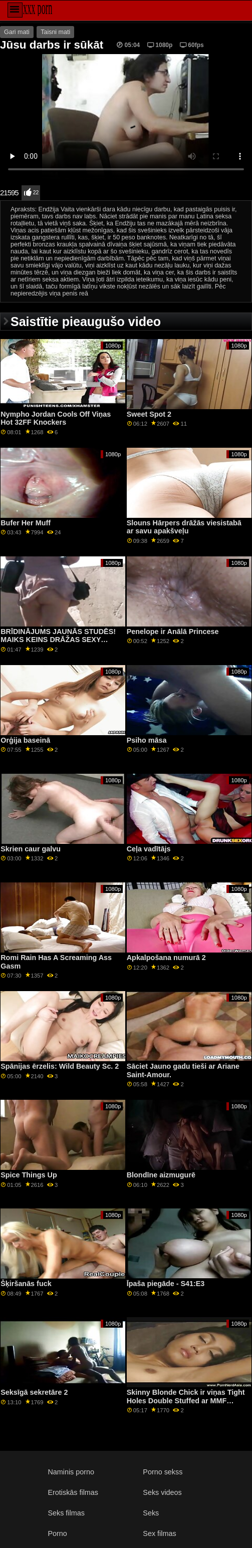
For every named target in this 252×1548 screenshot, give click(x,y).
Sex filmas (159, 1533)
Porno (57, 1533)
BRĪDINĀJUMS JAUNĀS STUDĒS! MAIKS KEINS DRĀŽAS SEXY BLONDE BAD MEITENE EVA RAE (58, 640)
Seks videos (162, 1492)
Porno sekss (162, 1472)
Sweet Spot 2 (149, 414)
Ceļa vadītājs (149, 849)
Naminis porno (71, 1472)
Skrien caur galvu (31, 849)
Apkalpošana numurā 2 (166, 958)
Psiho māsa (147, 740)
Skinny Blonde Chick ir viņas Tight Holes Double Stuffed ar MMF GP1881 (186, 1400)
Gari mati (17, 32)
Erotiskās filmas (73, 1492)
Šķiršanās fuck (26, 1284)
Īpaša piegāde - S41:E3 (166, 1284)
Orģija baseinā (25, 740)
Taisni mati (55, 32)
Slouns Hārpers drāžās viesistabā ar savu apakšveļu (184, 527)
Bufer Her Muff (26, 523)
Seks (151, 1513)
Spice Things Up (29, 1175)
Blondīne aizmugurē (161, 1175)
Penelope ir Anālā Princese (173, 632)
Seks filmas (66, 1513)
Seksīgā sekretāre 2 (34, 1392)
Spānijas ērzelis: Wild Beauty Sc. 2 (60, 1066)
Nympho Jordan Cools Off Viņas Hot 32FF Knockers (56, 418)
